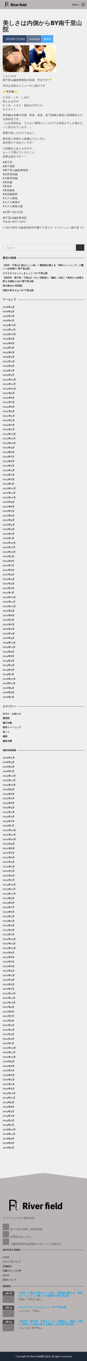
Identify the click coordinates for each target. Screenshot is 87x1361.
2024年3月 (9, 420)
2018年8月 (8, 692)
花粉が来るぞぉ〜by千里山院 (18, 290)
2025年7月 (8, 347)
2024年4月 (9, 416)
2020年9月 (8, 610)
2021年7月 (8, 565)
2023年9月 (8, 447)
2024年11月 (9, 384)
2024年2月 (9, 425)
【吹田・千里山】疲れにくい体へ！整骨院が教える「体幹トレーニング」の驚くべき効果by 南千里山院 (43, 267)
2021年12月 (9, 543)
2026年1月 (8, 320)
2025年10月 (9, 334)
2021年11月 (9, 547)
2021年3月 (8, 583)
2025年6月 (8, 352)
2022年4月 (9, 524)
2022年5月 (8, 520)
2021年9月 (8, 556)
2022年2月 (8, 533)
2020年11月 (9, 601)
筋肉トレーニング (12, 727)
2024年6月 (9, 406)
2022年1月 (8, 538)
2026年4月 (9, 307)
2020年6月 (8, 624)
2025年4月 (9, 361)
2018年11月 (9, 683)
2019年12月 (9, 642)
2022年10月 (9, 497)
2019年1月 (8, 674)
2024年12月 (9, 379)
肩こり (6, 732)
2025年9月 (8, 338)
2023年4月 (9, 470)
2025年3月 (8, 366)
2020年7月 (8, 620)
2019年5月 (8, 660)
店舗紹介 (7, 1266)
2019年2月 (8, 669)
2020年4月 (9, 633)
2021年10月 (9, 552)
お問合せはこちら (20, 1236)
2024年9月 (9, 393)
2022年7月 (8, 511)
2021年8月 (8, 561)
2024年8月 (9, 397)
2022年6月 (8, 515)
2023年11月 (9, 438)
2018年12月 (9, 679)
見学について (10, 1279)
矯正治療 (7, 722)
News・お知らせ (12, 713)
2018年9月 (8, 688)
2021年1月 (8, 592)
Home (6, 1257)
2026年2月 (8, 316)
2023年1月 (8, 483)
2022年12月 (9, 488)
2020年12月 (9, 597)
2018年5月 (8, 697)
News (6, 1275)
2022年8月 (8, 506)
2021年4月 (8, 579)
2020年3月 (8, 638)
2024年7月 (8, 402)
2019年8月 (8, 656)
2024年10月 (9, 388)
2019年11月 (9, 647)
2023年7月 (8, 456)
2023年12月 (9, 434)
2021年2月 (8, 588)
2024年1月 (8, 429)
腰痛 (5, 736)
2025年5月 (8, 356)
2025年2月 (8, 370)
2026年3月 (8, 311)
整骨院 (6, 718)
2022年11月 (9, 493)
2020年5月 (8, 629)
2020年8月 (8, 615)
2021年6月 (8, 570)
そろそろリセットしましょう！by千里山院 (25, 273)
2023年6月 (8, 461)
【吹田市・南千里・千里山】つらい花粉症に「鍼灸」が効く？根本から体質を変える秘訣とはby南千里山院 (43, 279)
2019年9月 (8, 651)
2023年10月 (9, 443)
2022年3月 (8, 529)
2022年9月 (8, 502)
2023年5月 (8, 465)
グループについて (12, 1261)
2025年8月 (8, 343)
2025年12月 (9, 325)
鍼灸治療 (7, 741)
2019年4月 (8, 665)
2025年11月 (9, 329)
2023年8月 (8, 452)
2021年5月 (8, 574)
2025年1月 (8, 375)
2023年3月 (8, 474)
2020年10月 (9, 606)
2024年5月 (9, 411)
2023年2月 (8, 479)
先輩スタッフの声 (12, 1270)
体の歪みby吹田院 (12, 285)
